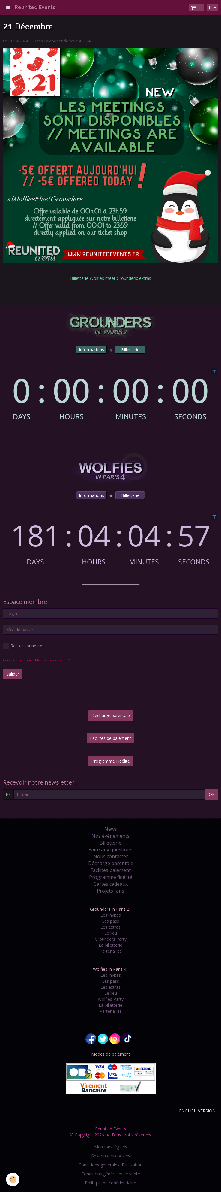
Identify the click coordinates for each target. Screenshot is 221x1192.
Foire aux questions (110, 849)
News (110, 829)
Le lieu (110, 933)
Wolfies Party (111, 999)
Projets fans (110, 891)
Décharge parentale (110, 715)
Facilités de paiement (110, 738)
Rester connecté (22, 646)
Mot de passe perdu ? (52, 660)
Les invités (110, 915)
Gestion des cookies (110, 1156)
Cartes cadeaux (111, 884)
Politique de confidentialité (110, 1183)
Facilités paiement (111, 870)
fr (210, 7)
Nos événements (110, 836)
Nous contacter (110, 856)
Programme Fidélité (110, 761)
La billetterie (110, 945)
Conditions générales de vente (110, 1174)
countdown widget (110, 394)
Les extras (110, 927)
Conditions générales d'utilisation (110, 1165)
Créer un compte (17, 660)
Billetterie (110, 843)
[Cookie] (12, 1179)
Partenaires (111, 951)
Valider (12, 674)
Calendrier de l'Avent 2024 (67, 41)
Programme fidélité (110, 877)
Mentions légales (110, 1147)
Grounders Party (111, 939)
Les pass (110, 921)
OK (212, 794)
